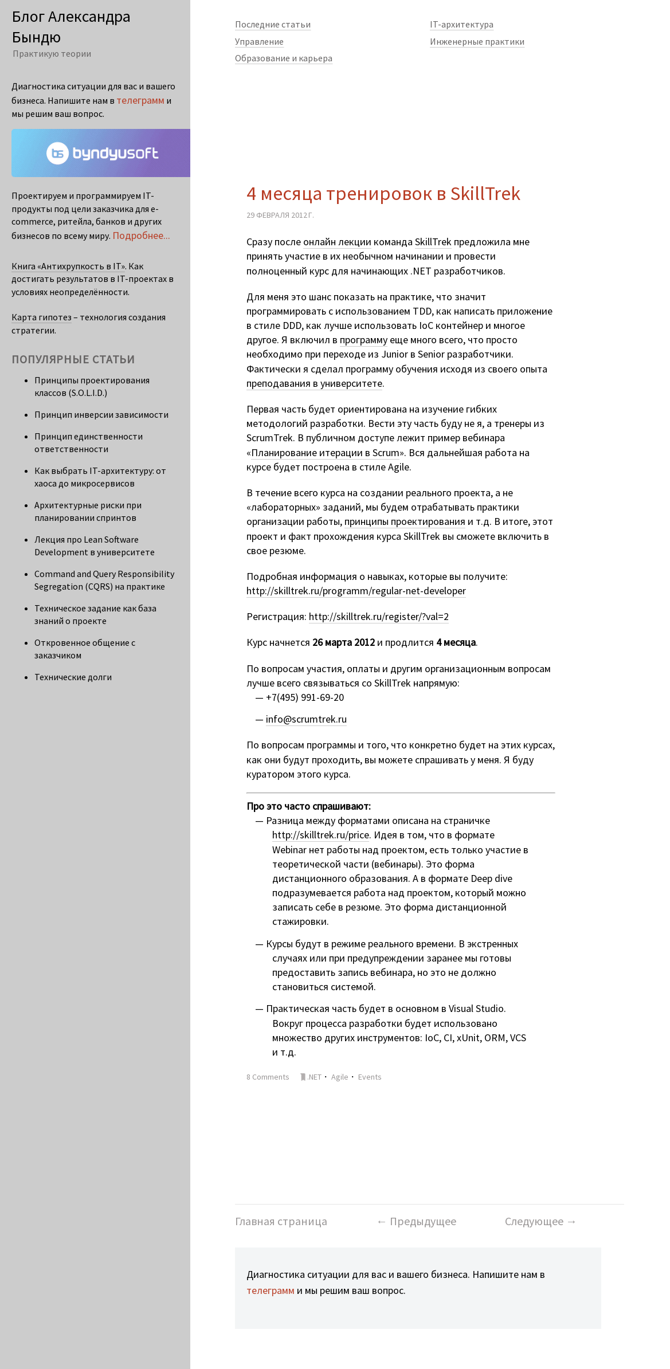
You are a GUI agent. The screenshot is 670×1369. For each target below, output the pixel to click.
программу (363, 339)
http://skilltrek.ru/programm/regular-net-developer (356, 590)
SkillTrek (433, 241)
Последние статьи (273, 24)
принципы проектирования (404, 521)
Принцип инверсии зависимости (101, 414)
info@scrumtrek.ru (306, 718)
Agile (339, 1077)
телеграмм (270, 1290)
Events (370, 1077)
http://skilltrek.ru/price (320, 834)
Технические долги (73, 676)
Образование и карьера (283, 58)
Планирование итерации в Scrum (325, 452)
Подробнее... (141, 235)
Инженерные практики (477, 41)
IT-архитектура (461, 24)
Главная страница (281, 1221)
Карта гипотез (41, 317)
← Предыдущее (416, 1221)
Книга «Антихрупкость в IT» (68, 266)
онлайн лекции (337, 241)
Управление (259, 41)
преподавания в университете (314, 383)
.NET (314, 1077)
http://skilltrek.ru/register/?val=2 (379, 616)
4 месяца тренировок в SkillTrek (383, 193)
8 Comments (267, 1077)
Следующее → (541, 1221)
